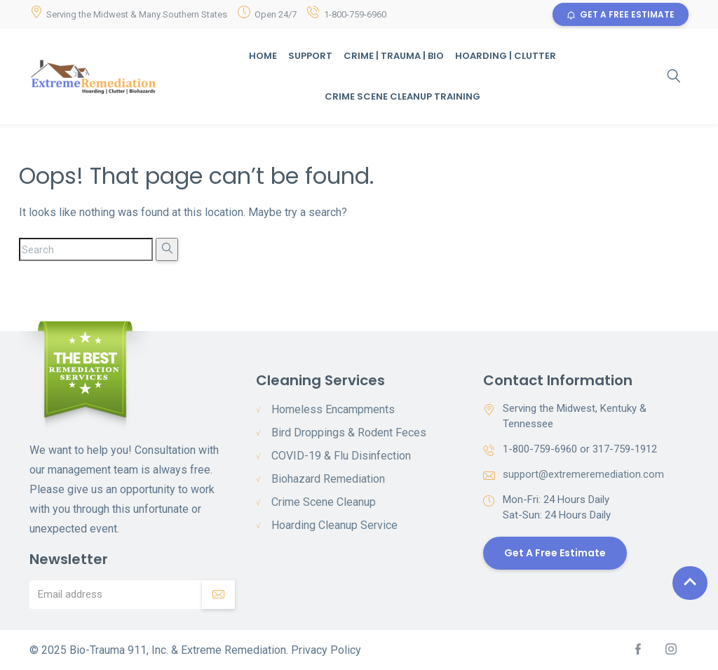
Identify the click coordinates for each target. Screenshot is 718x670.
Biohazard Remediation (328, 478)
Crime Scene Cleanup (323, 502)
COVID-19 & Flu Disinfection (341, 455)
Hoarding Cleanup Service (334, 525)
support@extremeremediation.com (583, 474)
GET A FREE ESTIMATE (621, 14)
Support (310, 55)
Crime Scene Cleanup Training (402, 96)
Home (263, 55)
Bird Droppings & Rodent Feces (348, 432)
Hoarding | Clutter (505, 55)
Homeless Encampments (333, 409)
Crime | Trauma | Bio (394, 55)
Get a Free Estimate (555, 553)
